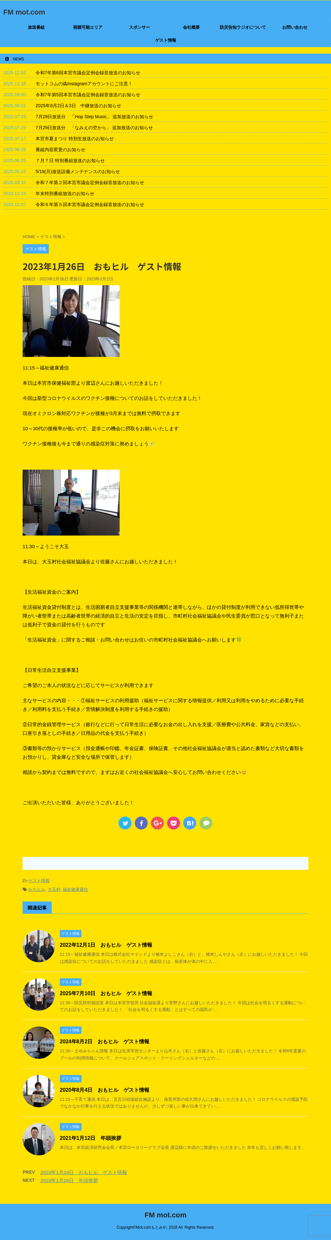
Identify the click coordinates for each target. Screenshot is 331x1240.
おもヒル (36, 889)
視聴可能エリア (87, 27)
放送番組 (36, 27)
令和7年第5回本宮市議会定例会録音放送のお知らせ (88, 94)
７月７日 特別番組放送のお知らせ (70, 160)
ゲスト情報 (165, 40)
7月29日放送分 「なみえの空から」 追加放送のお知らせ (94, 127)
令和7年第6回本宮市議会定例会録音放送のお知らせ (88, 72)
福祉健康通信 (75, 889)
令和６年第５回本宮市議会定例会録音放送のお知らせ (90, 204)
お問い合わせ (294, 27)
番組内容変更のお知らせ (60, 149)
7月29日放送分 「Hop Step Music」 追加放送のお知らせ (94, 116)
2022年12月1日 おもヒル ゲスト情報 (106, 945)
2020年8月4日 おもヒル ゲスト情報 (104, 1090)
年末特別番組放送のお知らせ (65, 193)
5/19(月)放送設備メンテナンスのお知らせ (78, 171)
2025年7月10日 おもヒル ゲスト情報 (106, 993)
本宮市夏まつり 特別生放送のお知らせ (75, 138)
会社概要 (191, 27)
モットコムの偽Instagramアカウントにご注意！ (84, 83)
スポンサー (139, 27)
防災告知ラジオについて (243, 27)
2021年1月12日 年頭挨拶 (90, 1138)
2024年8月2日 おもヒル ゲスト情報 (104, 1041)
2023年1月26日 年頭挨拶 (69, 1180)
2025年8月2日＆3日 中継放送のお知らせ (78, 105)
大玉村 (54, 889)
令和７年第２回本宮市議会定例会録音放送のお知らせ (90, 182)
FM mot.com (24, 12)
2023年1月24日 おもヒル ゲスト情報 (83, 1172)
